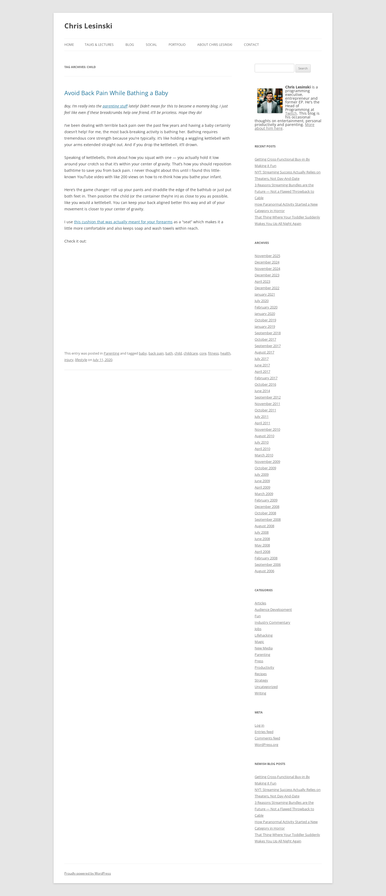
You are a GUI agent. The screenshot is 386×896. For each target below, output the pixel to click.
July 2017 (262, 358)
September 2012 (268, 397)
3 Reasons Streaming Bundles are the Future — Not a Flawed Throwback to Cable (284, 191)
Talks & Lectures (99, 44)
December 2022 (267, 287)
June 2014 (262, 390)
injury (68, 359)
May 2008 (262, 545)
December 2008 (267, 506)
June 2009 (262, 480)
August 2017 (264, 352)
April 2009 (262, 487)
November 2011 (267, 403)
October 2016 (265, 384)
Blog (129, 44)
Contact (251, 44)
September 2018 (268, 332)
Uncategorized (266, 686)
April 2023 (262, 281)
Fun (258, 616)
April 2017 (262, 371)
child (178, 353)
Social (151, 44)
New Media (264, 648)
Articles (260, 603)
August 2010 (264, 435)
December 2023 (267, 275)
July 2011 (262, 416)
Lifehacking (264, 635)
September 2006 (268, 564)
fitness (213, 353)
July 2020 (262, 300)
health (225, 353)
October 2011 (265, 410)
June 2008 (262, 538)
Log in (259, 725)
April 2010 (262, 448)
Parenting (111, 353)
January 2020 (265, 313)
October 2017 (265, 339)
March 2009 (264, 493)
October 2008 (265, 513)
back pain (156, 353)
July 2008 (262, 532)
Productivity (264, 667)
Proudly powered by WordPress (87, 873)
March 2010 (264, 455)
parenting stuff (115, 106)
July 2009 (262, 474)
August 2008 (264, 525)
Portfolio (177, 44)
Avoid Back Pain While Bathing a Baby (116, 93)
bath (169, 353)
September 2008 (268, 519)
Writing (260, 693)
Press (259, 661)
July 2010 (262, 442)
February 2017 (266, 377)
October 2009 (265, 468)
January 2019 (265, 326)
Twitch (291, 113)
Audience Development (273, 609)
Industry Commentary (272, 622)
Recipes (261, 673)
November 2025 (267, 255)
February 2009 (266, 500)
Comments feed (267, 738)
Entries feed (264, 731)
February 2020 (266, 307)
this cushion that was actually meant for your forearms (123, 221)
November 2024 (267, 268)
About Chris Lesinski (214, 44)
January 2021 (265, 294)
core (202, 353)
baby (143, 353)
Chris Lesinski (88, 26)
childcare (191, 353)
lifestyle (81, 359)
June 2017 (262, 365)
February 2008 (266, 558)
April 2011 (262, 423)
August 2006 (264, 570)
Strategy (261, 680)
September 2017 (268, 345)
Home (69, 44)
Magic (259, 641)
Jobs (258, 628)
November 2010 (267, 429)
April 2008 (262, 551)
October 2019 (265, 320)
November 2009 (267, 461)
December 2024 (267, 262)
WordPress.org (266, 744)
